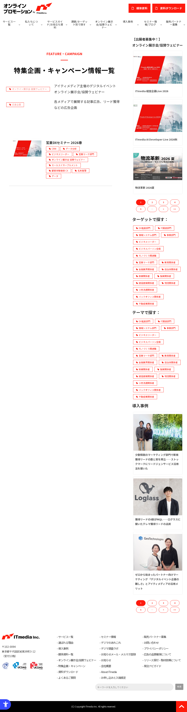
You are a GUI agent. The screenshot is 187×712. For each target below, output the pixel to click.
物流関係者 (168, 282)
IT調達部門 (164, 228)
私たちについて (31, 23)
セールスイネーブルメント (65, 165)
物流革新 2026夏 (144, 187)
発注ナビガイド (152, 666)
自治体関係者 (170, 269)
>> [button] (174, 209)
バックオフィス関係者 (148, 296)
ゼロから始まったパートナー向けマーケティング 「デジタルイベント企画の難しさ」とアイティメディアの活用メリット (157, 581)
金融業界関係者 (145, 269)
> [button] (163, 209)
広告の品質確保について (157, 654)
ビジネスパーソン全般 (148, 248)
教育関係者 (168, 262)
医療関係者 (143, 276)
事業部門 (169, 234)
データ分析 (71, 148)
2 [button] (152, 202)
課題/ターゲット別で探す (79, 23)
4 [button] (174, 202)
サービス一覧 (9, 23)
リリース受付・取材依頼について (162, 660)
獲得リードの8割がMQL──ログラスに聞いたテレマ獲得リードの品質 (157, 521)
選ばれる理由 (65, 642)
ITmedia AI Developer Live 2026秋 (156, 139)
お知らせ (106, 660)
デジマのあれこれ (111, 642)
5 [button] (140, 209)
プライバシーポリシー (156, 648)
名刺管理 (82, 170)
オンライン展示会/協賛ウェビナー (104, 24)
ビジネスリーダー (60, 154)
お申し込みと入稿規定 (113, 677)
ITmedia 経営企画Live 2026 (151, 91)
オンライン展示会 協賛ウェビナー (68, 159)
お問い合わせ (151, 642)
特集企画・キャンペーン (71, 666)
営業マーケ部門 (86, 154)
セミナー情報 (108, 636)
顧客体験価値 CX (60, 170)
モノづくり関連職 (146, 255)
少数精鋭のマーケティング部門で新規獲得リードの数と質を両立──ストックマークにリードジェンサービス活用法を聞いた (157, 461)
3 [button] (163, 202)
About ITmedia (109, 671)
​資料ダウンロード (171, 8)
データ (55, 176)
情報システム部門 (146, 234)
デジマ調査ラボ (109, 648)
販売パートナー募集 (173, 23)
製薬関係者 (164, 276)
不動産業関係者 (145, 303)
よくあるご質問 (67, 677)
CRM (54, 148)
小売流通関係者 (145, 289)
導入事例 (128, 21)
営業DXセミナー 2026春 (64, 142)
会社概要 (106, 666)
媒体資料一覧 (65, 654)
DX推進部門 (143, 228)
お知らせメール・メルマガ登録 (118, 654)
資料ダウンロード (68, 671)
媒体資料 (141, 8)
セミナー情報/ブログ (150, 23)
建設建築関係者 (145, 282)
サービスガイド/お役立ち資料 (55, 24)
